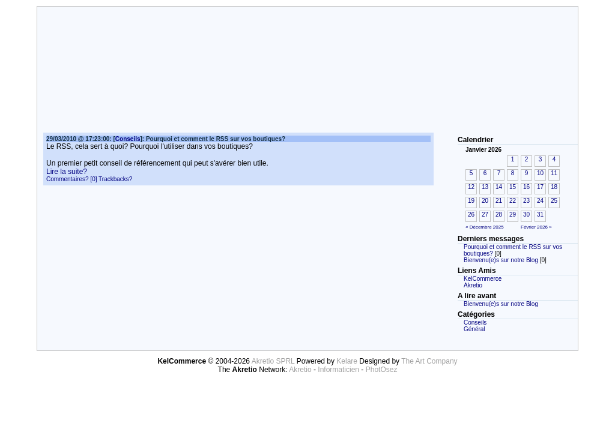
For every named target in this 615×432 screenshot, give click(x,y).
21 (498, 200)
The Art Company (429, 361)
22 (512, 200)
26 (471, 214)
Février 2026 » (536, 227)
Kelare (347, 361)
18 (554, 187)
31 (540, 214)
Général (474, 329)
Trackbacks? (115, 179)
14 (498, 187)
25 (554, 200)
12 (471, 187)
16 (526, 187)
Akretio (473, 285)
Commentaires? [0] (71, 179)
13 (485, 187)
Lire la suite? (66, 171)
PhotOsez (382, 369)
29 (512, 214)
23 (526, 200)
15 (512, 187)
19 (471, 200)
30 (526, 214)
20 (485, 200)
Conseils (475, 322)
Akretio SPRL (274, 361)
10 (540, 173)
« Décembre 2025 (484, 227)
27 (485, 214)
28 (498, 214)
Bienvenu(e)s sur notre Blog (501, 260)
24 (540, 200)
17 (540, 187)
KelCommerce (482, 278)
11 (554, 173)
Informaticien (338, 369)
